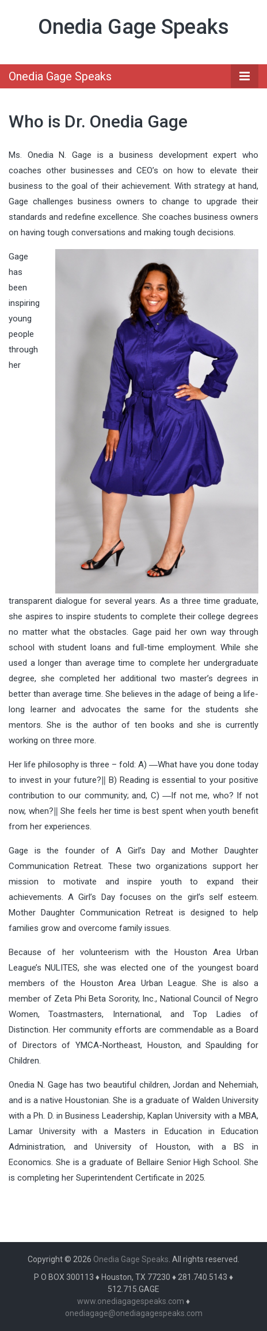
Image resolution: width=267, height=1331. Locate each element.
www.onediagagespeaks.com (130, 1301)
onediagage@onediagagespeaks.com (134, 1313)
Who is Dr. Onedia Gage (98, 121)
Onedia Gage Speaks (133, 27)
